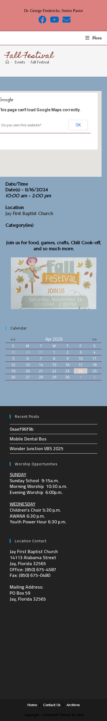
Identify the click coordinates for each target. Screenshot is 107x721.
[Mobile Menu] (93, 38)
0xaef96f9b (21, 429)
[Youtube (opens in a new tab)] (54, 20)
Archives (73, 705)
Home (32, 705)
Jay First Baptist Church (29, 213)
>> (94, 339)
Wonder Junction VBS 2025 (36, 448)
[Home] (7, 62)
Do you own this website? (21, 125)
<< (13, 339)
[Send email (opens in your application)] (65, 20)
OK (78, 125)
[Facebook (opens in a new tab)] (42, 20)
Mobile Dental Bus (28, 438)
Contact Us (51, 705)
